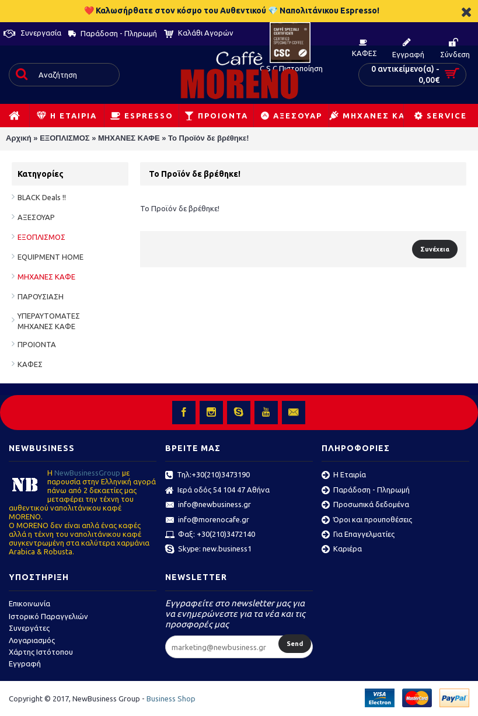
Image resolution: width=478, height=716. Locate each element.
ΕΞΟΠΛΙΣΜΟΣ (64, 138)
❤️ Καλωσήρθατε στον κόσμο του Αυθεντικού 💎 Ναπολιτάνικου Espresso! (231, 10)
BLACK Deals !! (42, 197)
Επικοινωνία (29, 603)
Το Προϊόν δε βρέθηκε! (208, 138)
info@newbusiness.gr (208, 505)
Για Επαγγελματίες (358, 535)
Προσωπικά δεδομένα (365, 505)
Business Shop (171, 698)
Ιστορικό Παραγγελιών (48, 616)
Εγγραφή (25, 663)
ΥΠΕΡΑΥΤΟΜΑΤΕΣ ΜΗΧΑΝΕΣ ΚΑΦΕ (49, 321)
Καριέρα (342, 549)
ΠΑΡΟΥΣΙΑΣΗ (41, 296)
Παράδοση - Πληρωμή (366, 491)
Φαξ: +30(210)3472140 (210, 535)
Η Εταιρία (344, 475)
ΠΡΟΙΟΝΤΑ (37, 344)
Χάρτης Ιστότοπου (41, 652)
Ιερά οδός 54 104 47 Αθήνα (217, 491)
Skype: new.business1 (208, 549)
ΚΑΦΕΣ (30, 364)
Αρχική (19, 138)
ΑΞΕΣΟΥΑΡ (36, 217)
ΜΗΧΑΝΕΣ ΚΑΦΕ (129, 138)
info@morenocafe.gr (207, 520)
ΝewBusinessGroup (87, 473)
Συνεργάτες (29, 628)
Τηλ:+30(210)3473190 (207, 475)
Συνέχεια (434, 249)
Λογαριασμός (32, 640)
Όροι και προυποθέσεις (367, 520)
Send (295, 643)
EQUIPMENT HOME (50, 257)
